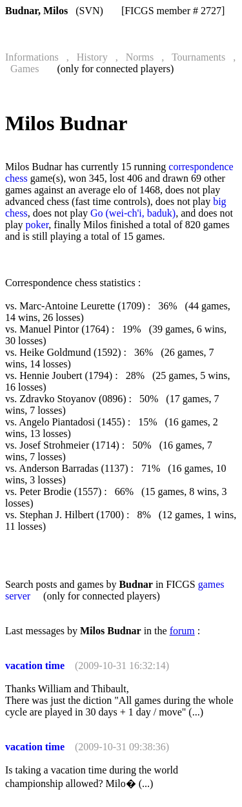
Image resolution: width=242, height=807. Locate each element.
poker (37, 224)
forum (182, 630)
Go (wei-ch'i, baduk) (133, 213)
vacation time (35, 665)
